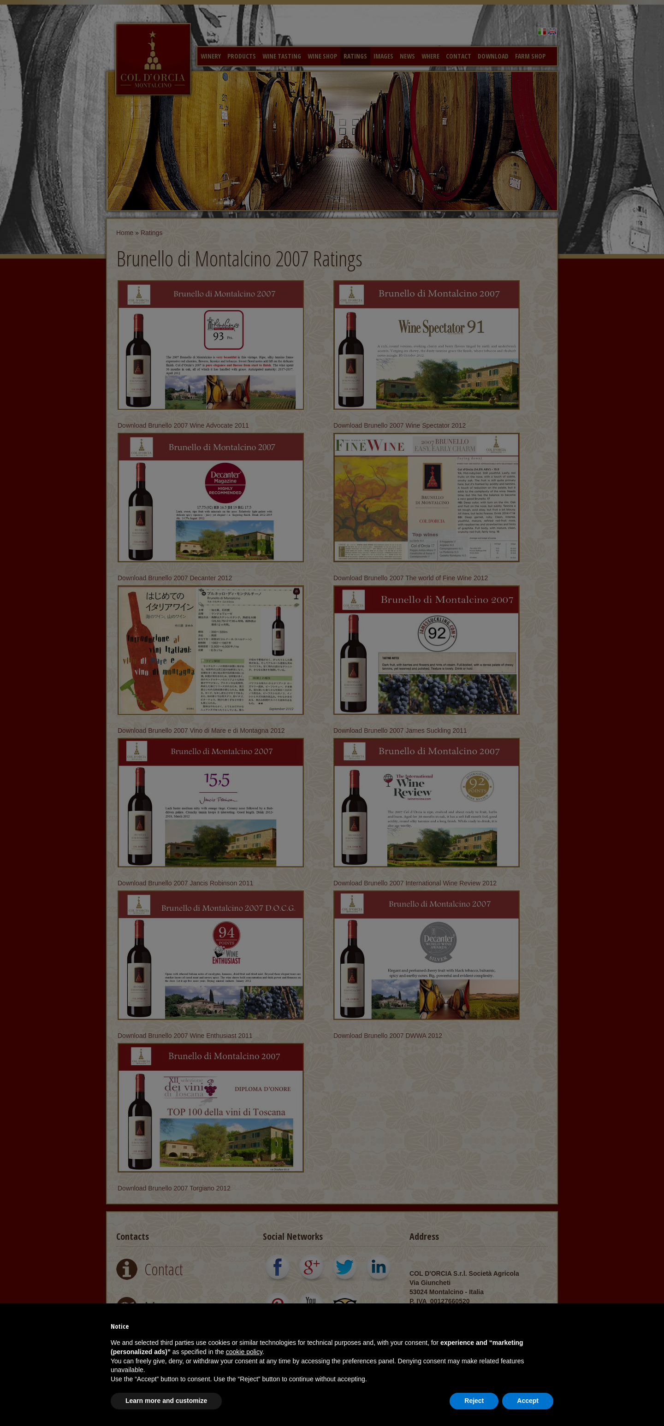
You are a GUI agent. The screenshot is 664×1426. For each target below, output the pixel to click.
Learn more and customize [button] (166, 1400)
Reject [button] (474, 1400)
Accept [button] (528, 1400)
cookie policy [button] (244, 1351)
